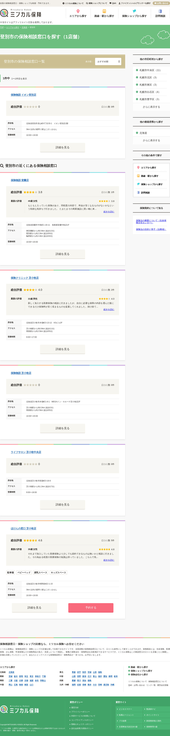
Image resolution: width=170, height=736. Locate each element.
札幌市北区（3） (149, 77)
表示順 (88, 62)
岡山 (10, 685)
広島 (16, 685)
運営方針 (75, 707)
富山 (95, 676)
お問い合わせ (162, 3)
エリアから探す (78, 16)
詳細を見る (63, 147)
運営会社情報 (162, 685)
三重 (10, 680)
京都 (26, 680)
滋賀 (31, 680)
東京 (31, 676)
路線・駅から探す (104, 16)
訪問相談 (160, 16)
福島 (100, 672)
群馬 (21, 676)
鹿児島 (106, 685)
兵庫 (21, 680)
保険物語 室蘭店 (20, 180)
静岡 (110, 676)
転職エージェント (126, 715)
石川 (89, 676)
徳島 (89, 680)
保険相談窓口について (157, 681)
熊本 (89, 685)
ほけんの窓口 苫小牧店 (23, 528)
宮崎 (100, 685)
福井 (100, 676)
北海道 (143, 133)
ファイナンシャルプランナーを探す (136, 3)
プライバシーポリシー (80, 712)
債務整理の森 (151, 727)
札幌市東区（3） (149, 84)
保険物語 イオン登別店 (23, 94)
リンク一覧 (151, 685)
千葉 (44, 676)
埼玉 (26, 676)
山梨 (74, 676)
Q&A (114, 3)
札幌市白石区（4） (150, 92)
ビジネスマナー (125, 709)
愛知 (105, 676)
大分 (95, 685)
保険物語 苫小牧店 (21, 373)
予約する (90, 607)
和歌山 (43, 680)
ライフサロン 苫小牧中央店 (26, 452)
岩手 (79, 672)
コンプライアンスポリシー (82, 720)
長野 (79, 676)
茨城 (10, 676)
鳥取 (26, 685)
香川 (79, 680)
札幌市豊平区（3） (150, 99)
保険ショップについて (98, 3)
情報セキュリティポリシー (82, 724)
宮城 (89, 672)
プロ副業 (122, 721)
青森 (74, 672)
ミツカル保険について (74, 3)
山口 (31, 685)
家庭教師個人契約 (153, 721)
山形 (95, 672)
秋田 (84, 672)
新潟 (84, 676)
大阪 (16, 680)
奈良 (37, 680)
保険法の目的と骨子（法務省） (151, 229)
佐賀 (79, 685)
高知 (84, 680)
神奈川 (37, 676)
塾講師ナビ (151, 709)
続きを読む (109, 211)
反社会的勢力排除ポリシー (82, 728)
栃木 (16, 676)
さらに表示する (151, 107)
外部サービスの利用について (83, 716)
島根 (21, 685)
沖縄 (112, 685)
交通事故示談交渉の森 (128, 727)
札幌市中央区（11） (151, 70)
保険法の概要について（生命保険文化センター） (151, 221)
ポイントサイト (152, 715)
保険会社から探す (139, 674)
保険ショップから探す (134, 16)
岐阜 (116, 676)
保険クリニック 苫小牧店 (25, 278)
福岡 (74, 685)
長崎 (84, 685)
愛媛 (74, 680)
